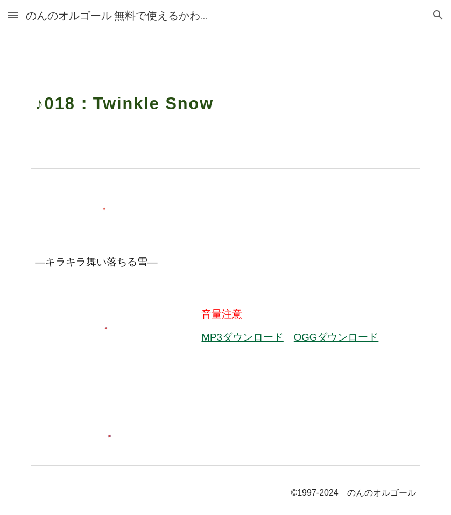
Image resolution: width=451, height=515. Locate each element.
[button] (13, 15)
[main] (225, 97)
